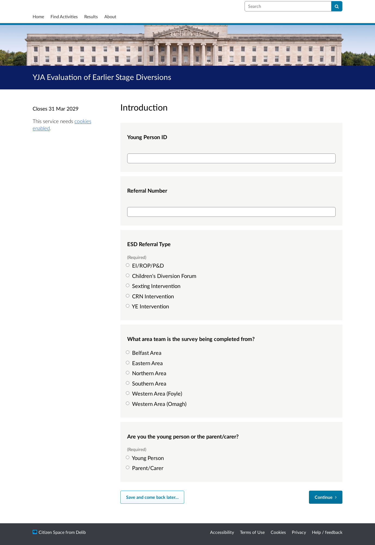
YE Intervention (148, 306)
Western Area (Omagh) (156, 403)
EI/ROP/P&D (145, 265)
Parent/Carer (145, 468)
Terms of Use (252, 532)
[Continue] (325, 497)
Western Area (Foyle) (154, 393)
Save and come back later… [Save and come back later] (152, 497)
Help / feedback (327, 532)
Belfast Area (144, 352)
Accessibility (222, 532)
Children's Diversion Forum (161, 275)
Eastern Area (145, 363)
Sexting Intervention (153, 286)
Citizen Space (51, 532)
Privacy (299, 532)
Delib (81, 532)
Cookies (278, 532)
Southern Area (146, 383)
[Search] (336, 6)
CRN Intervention (150, 296)
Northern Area (146, 373)
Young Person (145, 458)
